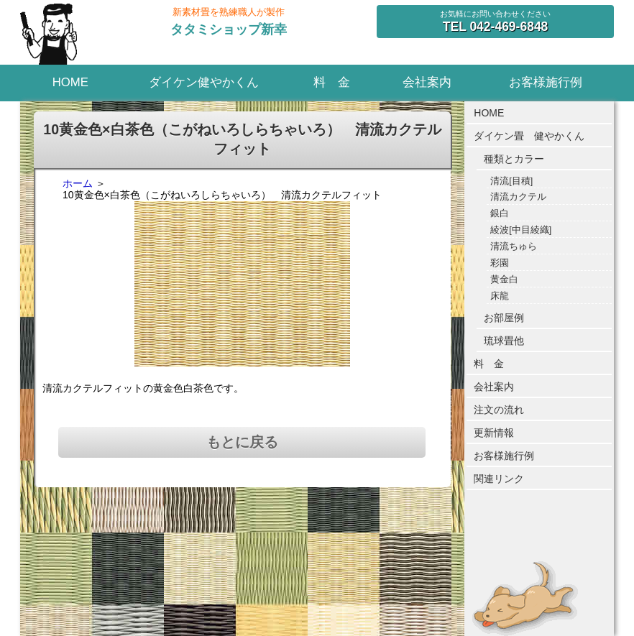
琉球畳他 (504, 340)
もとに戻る (242, 442)
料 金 (331, 82)
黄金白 (504, 280)
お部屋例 (504, 317)
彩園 (499, 263)
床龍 (499, 296)
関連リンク (499, 478)
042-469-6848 (495, 26)
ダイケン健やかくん (204, 82)
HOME (70, 82)
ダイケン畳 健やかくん (529, 136)
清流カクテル (518, 197)
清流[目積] (511, 181)
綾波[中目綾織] (520, 230)
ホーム (78, 183)
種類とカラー (514, 159)
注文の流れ (499, 409)
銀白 (499, 213)
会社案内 (427, 82)
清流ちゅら (513, 246)
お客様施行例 (545, 82)
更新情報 (494, 432)
